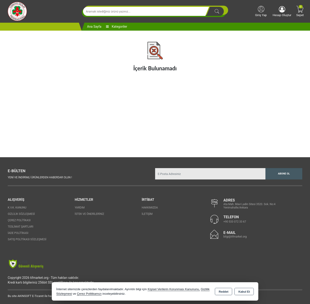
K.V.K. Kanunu (17, 207)
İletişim (147, 214)
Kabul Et (244, 291)
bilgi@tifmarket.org (235, 236)
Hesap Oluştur (282, 11)
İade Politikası (18, 233)
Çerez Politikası (19, 220)
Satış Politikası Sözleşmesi (27, 239)
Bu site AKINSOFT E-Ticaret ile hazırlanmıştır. (37, 296)
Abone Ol (284, 173)
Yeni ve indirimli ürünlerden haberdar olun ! (40, 177)
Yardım (80, 207)
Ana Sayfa (94, 26)
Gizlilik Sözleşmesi (21, 214)
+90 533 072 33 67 (234, 221)
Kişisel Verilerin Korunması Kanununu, (174, 289)
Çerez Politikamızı (89, 293)
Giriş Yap (261, 11)
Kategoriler (116, 26)
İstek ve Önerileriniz (89, 214)
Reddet (223, 291)
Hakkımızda (150, 207)
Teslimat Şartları (20, 226)
